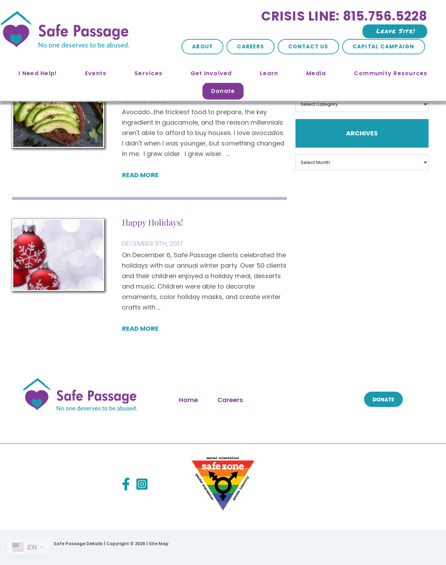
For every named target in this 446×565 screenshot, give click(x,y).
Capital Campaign (384, 46)
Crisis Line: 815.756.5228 (344, 16)
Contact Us (308, 46)
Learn (269, 73)
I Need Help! (37, 73)
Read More (140, 175)
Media (316, 73)
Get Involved (211, 73)
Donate (223, 91)
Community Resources (391, 73)
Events (96, 73)
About (202, 46)
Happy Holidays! (152, 222)
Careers (250, 46)
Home (188, 399)
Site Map (159, 544)
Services (148, 73)
